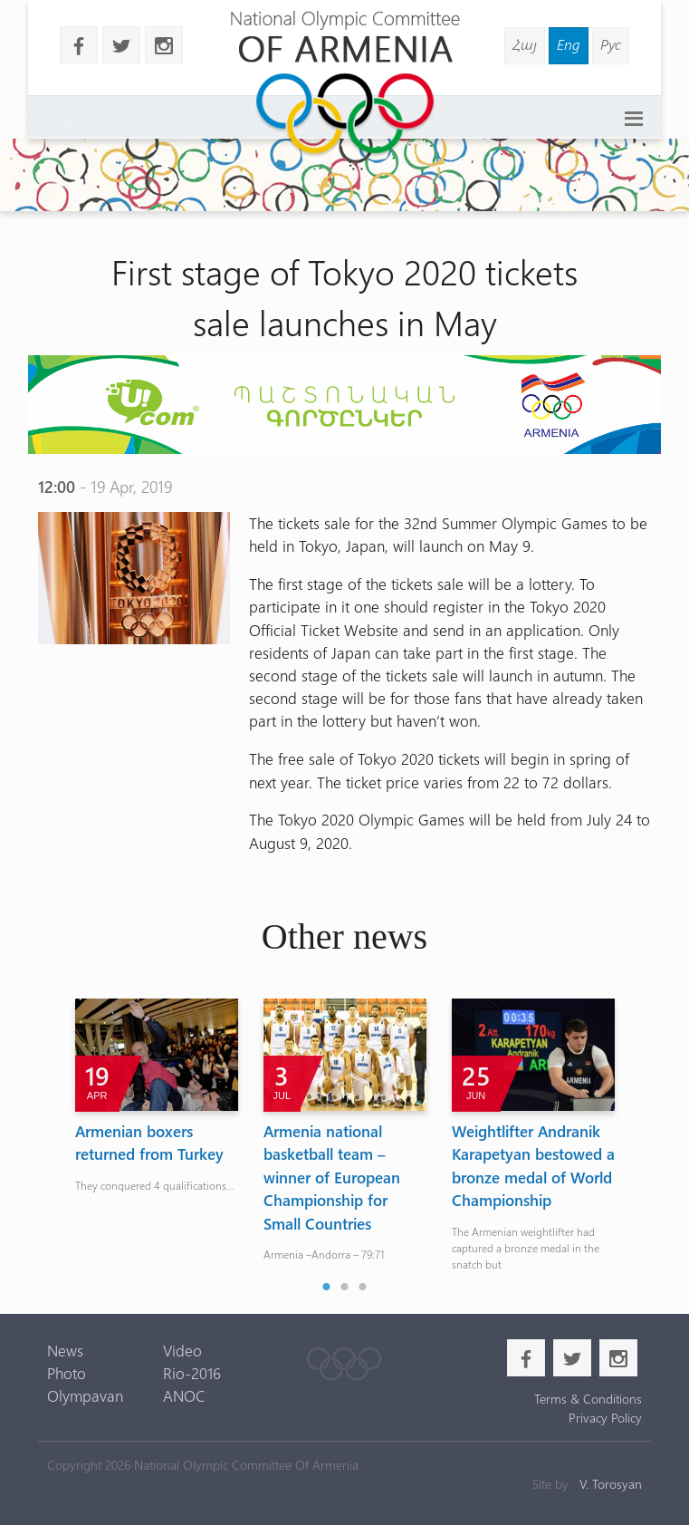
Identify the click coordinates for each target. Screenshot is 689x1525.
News (65, 1350)
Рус (610, 43)
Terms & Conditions (588, 1398)
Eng (568, 43)
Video (182, 1350)
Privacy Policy (605, 1417)
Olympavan (85, 1395)
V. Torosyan (610, 1483)
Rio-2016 (192, 1373)
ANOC (184, 1395)
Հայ (524, 43)
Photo (66, 1373)
